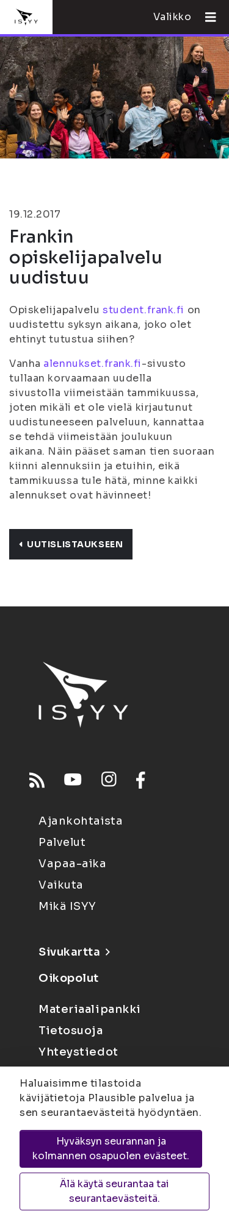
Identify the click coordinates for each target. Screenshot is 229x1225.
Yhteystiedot (78, 1052)
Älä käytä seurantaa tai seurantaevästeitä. (114, 1191)
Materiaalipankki (89, 1009)
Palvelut (61, 842)
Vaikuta (61, 885)
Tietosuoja (70, 1030)
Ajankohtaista (80, 821)
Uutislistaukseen (71, 544)
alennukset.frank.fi (92, 363)
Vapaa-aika (72, 863)
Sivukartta (73, 952)
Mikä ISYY (67, 906)
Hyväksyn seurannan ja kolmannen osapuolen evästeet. (110, 1148)
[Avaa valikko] (206, 17)
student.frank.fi (143, 310)
